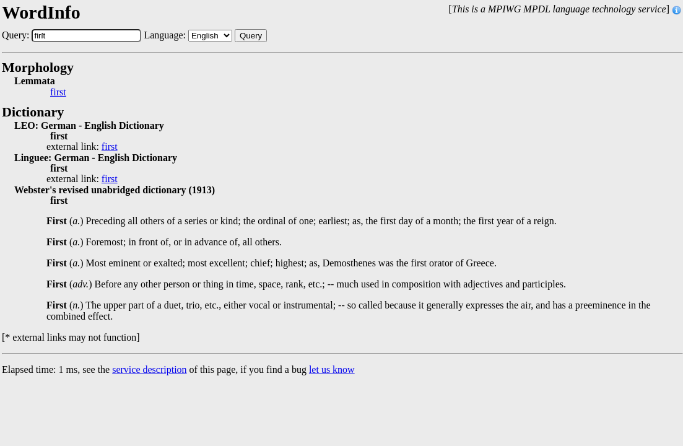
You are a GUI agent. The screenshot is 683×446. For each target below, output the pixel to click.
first (58, 92)
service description (149, 369)
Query (251, 35)
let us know (332, 369)
